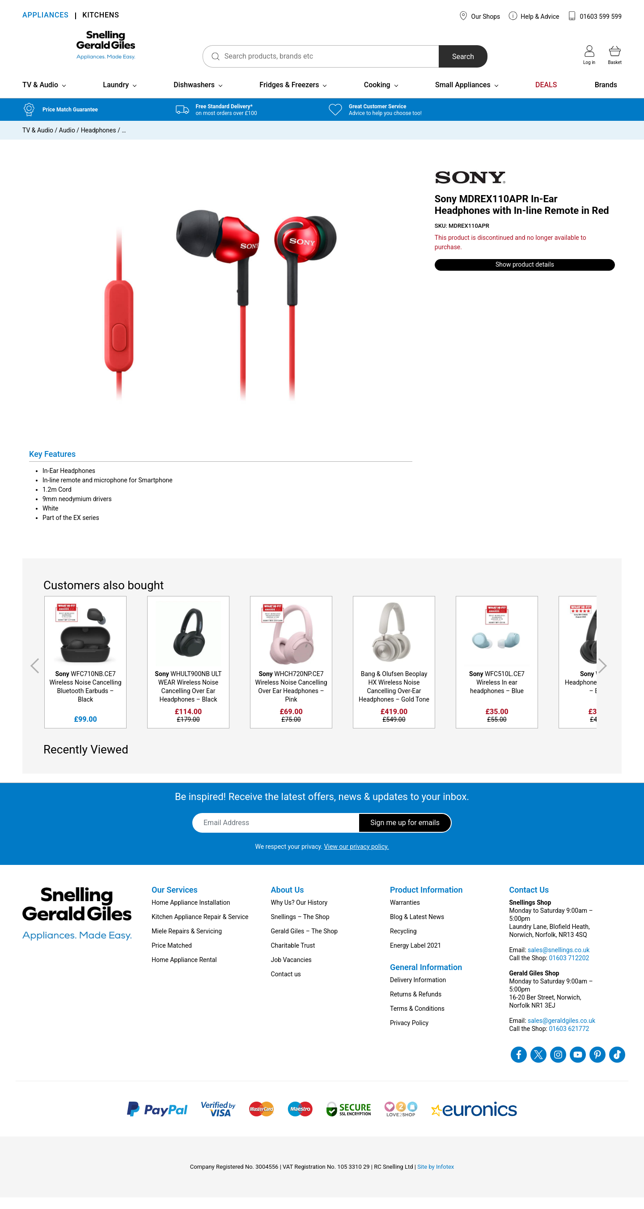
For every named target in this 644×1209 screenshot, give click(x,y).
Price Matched (172, 957)
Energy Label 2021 (415, 957)
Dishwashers (194, 96)
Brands (606, 96)
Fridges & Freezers (289, 96)
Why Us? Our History (299, 914)
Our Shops (479, 15)
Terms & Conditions (417, 1020)
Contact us (286, 985)
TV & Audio (40, 96)
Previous (33, 677)
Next (604, 677)
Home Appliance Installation (191, 914)
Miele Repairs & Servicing (187, 942)
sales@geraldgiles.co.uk (561, 1032)
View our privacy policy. (356, 858)
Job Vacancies (291, 971)
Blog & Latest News (417, 928)
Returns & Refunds (415, 1005)
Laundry (116, 96)
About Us (287, 901)
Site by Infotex (435, 1178)
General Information (426, 978)
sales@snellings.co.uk (558, 961)
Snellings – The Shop (300, 928)
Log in (589, 55)
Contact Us (529, 901)
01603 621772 (569, 1040)
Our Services (175, 901)
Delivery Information (418, 991)
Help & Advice (533, 15)
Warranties (405, 914)
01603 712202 (569, 969)
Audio (67, 141)
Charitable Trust (293, 957)
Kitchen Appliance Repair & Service (200, 928)
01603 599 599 (595, 15)
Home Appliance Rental (184, 971)
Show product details (525, 276)
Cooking (377, 96)
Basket (615, 55)
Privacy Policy (409, 1034)
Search (438, 56)
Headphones (98, 141)
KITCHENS (100, 16)
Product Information (426, 901)
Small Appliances (463, 96)
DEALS (546, 96)
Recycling (403, 942)
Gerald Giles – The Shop (304, 942)
